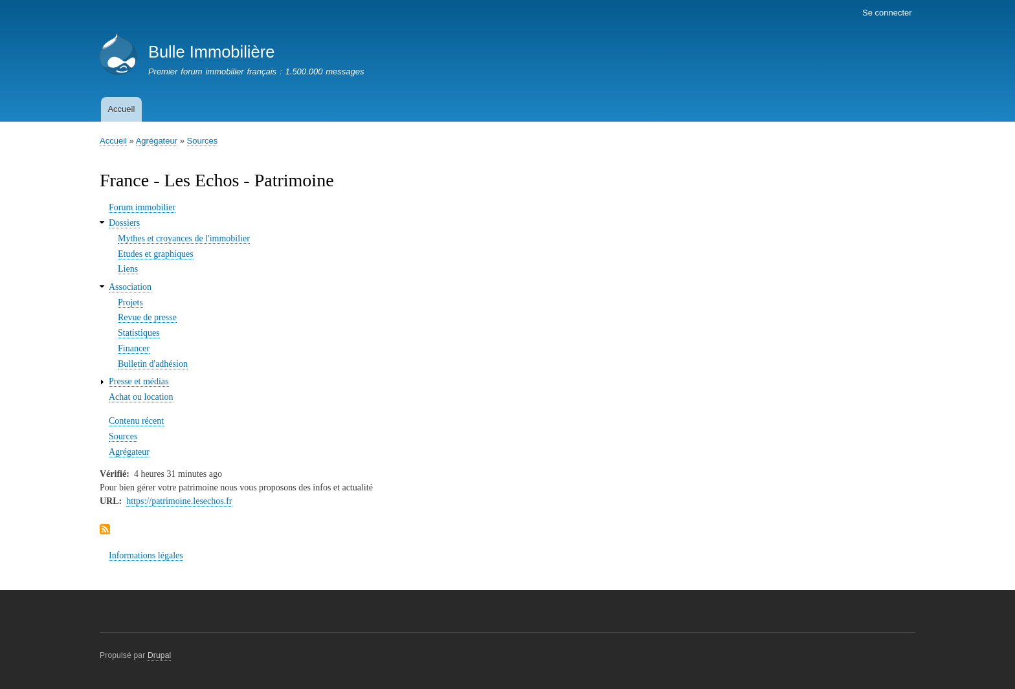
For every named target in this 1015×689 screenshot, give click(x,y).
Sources (202, 141)
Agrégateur (156, 141)
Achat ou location (141, 397)
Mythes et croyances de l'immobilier (184, 238)
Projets (130, 302)
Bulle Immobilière (211, 52)
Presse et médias (139, 381)
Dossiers (124, 223)
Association (130, 287)
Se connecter (887, 12)
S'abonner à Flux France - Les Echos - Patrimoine (105, 530)
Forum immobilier (142, 207)
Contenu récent (136, 421)
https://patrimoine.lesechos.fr (179, 501)
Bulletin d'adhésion (153, 364)
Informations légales (146, 555)
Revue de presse (147, 317)
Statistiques (139, 333)
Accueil (121, 109)
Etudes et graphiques (156, 254)
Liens (128, 269)
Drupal (160, 655)
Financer (134, 348)
